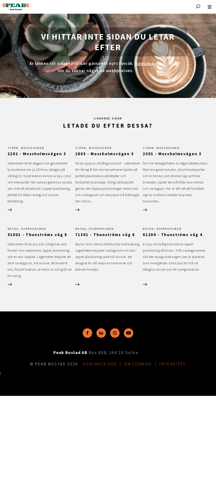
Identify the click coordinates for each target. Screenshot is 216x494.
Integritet (172, 462)
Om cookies (138, 462)
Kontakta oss (148, 63)
